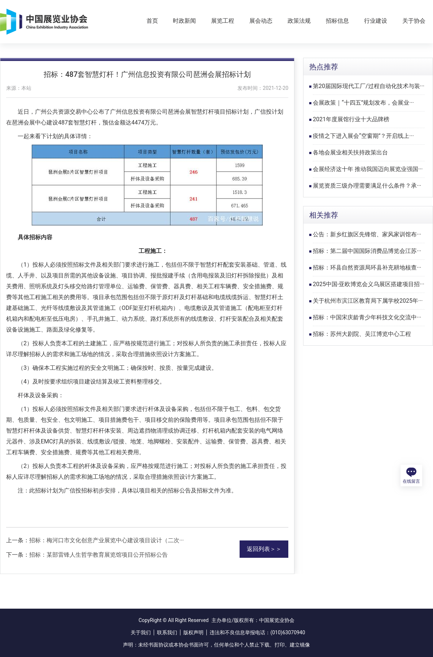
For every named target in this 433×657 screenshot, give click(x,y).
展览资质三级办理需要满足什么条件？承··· (367, 185)
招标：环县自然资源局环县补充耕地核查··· (367, 267)
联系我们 (167, 632)
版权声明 (193, 632)
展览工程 (222, 20)
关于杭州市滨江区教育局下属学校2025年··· (368, 300)
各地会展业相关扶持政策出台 (350, 152)
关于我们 (141, 632)
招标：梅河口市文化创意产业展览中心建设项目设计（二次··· (106, 540)
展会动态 (260, 20)
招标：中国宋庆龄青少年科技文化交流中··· (367, 317)
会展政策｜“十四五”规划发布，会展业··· (363, 102)
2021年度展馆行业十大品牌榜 (351, 119)
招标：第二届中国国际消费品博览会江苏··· (367, 251)
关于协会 (413, 20)
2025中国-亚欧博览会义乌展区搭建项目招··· (368, 284)
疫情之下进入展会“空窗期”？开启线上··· (363, 135)
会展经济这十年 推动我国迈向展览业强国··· (368, 169)
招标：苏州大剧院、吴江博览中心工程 (362, 333)
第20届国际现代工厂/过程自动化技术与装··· (368, 86)
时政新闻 (184, 20)
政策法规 (299, 20)
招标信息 (337, 20)
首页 (152, 20)
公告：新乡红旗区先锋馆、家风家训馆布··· (367, 234)
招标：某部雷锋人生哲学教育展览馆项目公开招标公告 (98, 554)
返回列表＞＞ (264, 549)
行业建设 (375, 20)
